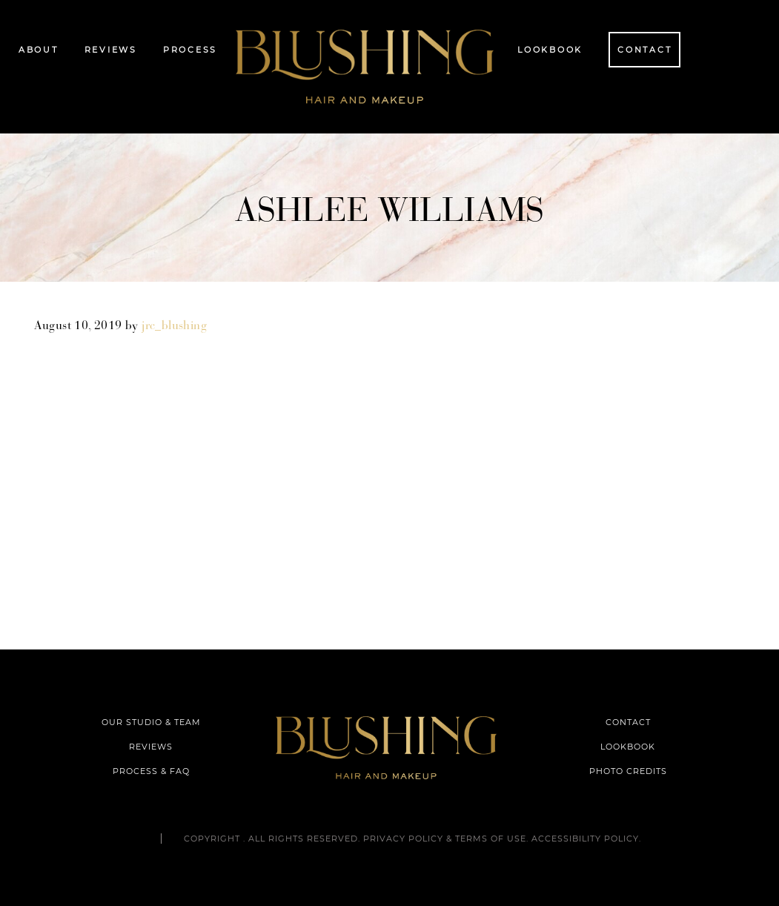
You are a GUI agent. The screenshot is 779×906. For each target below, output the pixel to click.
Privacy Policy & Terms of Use (444, 838)
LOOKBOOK (627, 746)
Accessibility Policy (585, 838)
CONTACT (628, 722)
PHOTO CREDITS (628, 771)
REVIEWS (151, 746)
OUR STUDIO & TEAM (151, 722)
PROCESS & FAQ (151, 771)
